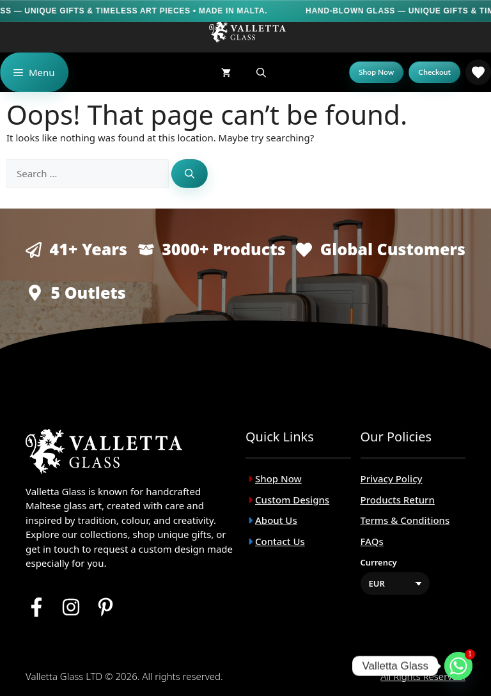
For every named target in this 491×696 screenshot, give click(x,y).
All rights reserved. (422, 676)
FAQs (372, 541)
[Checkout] (434, 72)
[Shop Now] (376, 72)
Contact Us (280, 541)
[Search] (189, 173)
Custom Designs (292, 499)
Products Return (398, 499)
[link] (478, 72)
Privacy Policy (392, 478)
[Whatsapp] (458, 666)
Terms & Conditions (405, 520)
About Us (276, 520)
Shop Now (278, 478)
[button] (261, 72)
